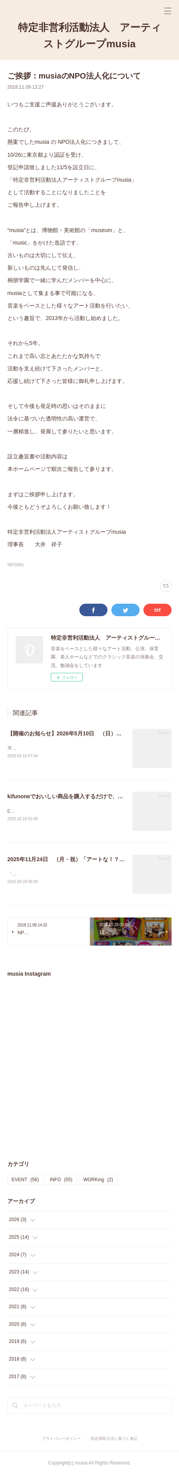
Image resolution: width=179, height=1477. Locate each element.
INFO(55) (15, 565)
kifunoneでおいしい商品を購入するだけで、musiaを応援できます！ (92, 797)
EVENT (25, 1181)
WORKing (98, 1181)
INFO (61, 1181)
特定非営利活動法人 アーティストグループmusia (89, 35)
